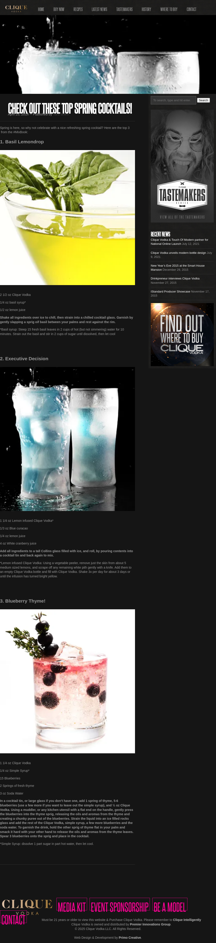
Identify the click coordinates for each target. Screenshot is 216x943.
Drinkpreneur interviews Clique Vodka (175, 278)
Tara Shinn (61, 114)
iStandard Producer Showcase (170, 291)
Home (41, 8)
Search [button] (203, 100)
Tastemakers (124, 8)
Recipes (78, 8)
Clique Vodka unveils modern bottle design (178, 252)
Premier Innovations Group (150, 924)
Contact (191, 8)
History (146, 8)
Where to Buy (169, 8)
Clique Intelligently (187, 920)
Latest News (99, 8)
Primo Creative (130, 937)
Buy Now (59, 8)
